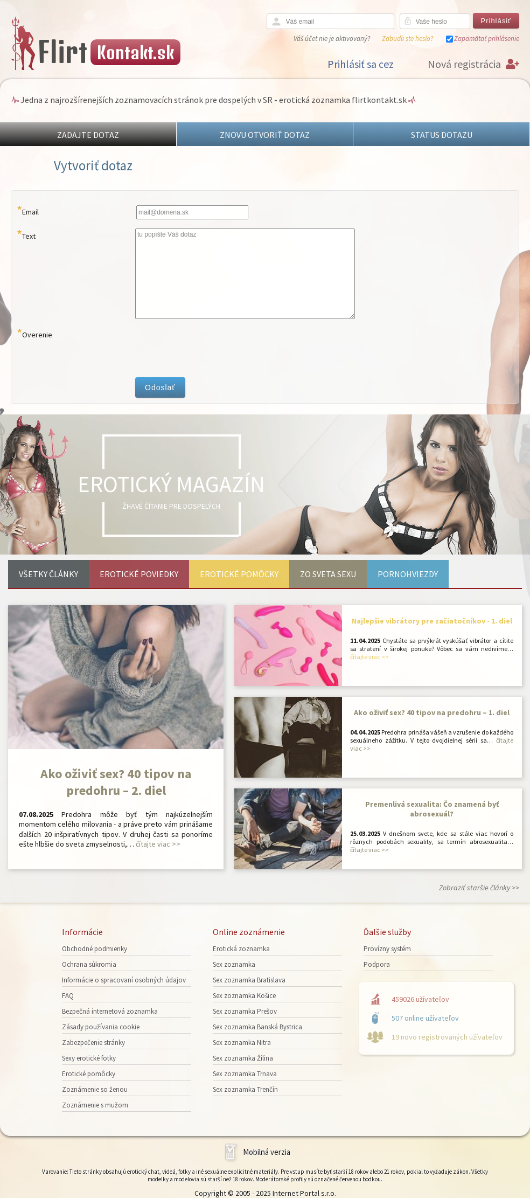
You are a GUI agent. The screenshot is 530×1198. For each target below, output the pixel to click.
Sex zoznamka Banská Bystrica (257, 1026)
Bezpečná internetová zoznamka (110, 1011)
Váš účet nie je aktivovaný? (332, 38)
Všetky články (48, 574)
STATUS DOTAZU (441, 134)
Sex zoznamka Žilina (243, 1058)
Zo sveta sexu (328, 574)
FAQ (68, 995)
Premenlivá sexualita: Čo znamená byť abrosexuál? (432, 809)
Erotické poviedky (139, 574)
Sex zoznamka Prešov (245, 1011)
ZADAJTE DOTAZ (88, 134)
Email (30, 212)
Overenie (37, 335)
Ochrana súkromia (89, 964)
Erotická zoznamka (241, 948)
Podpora (377, 964)
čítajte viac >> (158, 844)
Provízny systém (387, 948)
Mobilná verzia (266, 1152)
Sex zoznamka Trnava (245, 1073)
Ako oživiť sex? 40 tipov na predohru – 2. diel (115, 782)
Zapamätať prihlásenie (486, 38)
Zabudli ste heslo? (407, 38)
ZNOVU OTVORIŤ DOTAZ (265, 134)
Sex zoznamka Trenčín (245, 1089)
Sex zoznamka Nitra (242, 1042)
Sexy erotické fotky (89, 1058)
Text (29, 236)
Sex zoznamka (234, 964)
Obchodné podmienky (94, 948)
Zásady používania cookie (101, 1026)
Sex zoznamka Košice (244, 995)
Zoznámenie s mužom (95, 1105)
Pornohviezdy (408, 574)
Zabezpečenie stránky (93, 1042)
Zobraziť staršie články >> (479, 887)
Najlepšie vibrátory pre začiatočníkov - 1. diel (432, 621)
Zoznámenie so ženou (95, 1089)
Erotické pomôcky (239, 574)
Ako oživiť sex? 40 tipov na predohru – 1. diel (432, 712)
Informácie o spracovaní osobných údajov (124, 980)
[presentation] (217, 348)
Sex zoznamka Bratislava (249, 980)
